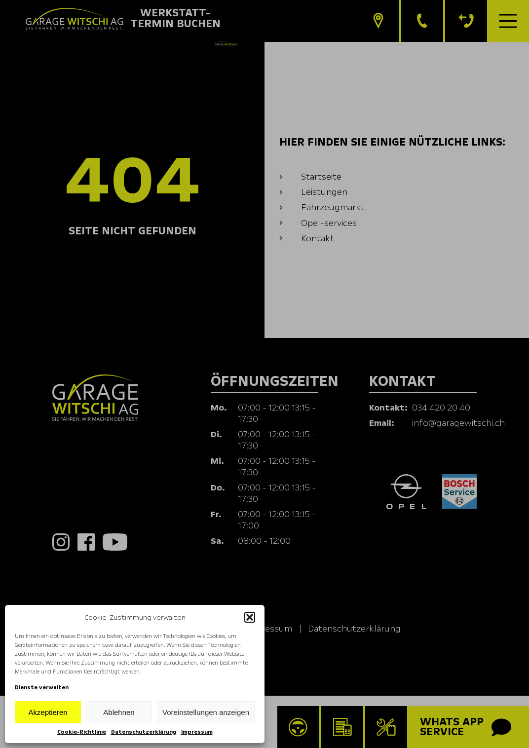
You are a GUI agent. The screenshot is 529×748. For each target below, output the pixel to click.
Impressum (197, 732)
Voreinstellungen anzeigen (205, 712)
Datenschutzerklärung (143, 732)
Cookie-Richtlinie (81, 732)
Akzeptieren (47, 712)
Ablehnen (118, 712)
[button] (250, 617)
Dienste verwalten (42, 687)
